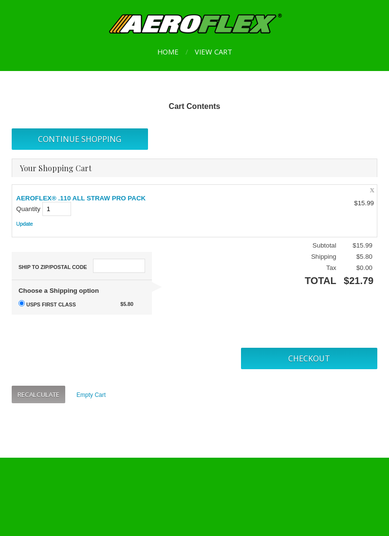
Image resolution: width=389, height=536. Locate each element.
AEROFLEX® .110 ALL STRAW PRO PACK (81, 198)
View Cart (213, 51)
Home (168, 51)
